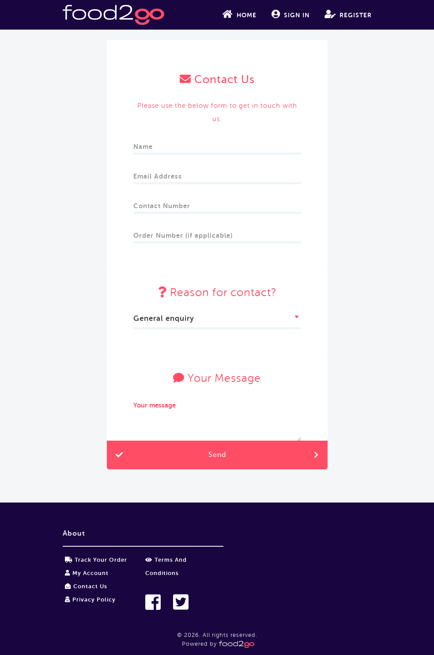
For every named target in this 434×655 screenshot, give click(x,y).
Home (240, 14)
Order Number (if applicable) (183, 233)
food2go (113, 15)
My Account (87, 573)
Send (217, 455)
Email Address (158, 173)
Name (144, 144)
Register (348, 14)
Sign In (290, 14)
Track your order (96, 559)
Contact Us (86, 586)
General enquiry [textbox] (163, 318)
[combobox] (217, 319)
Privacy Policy (90, 599)
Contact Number (162, 203)
